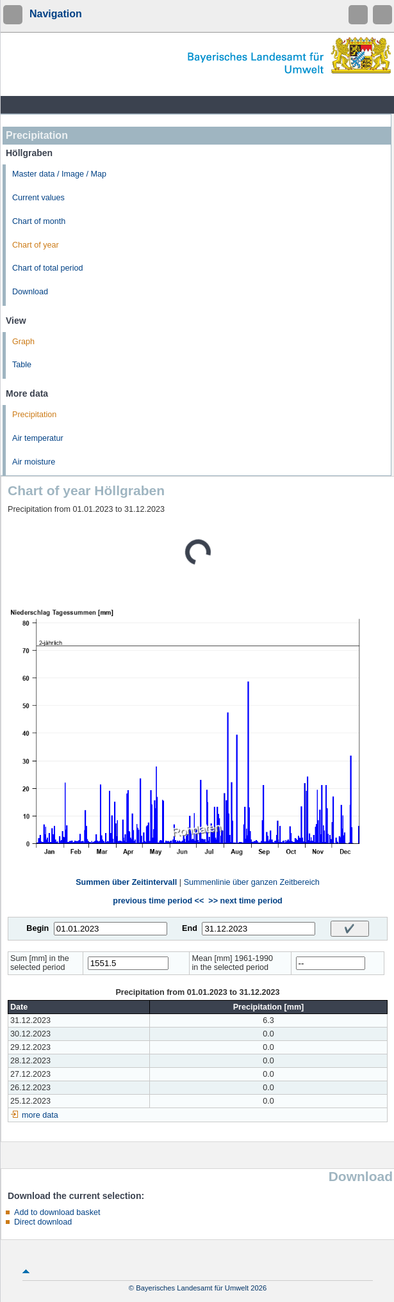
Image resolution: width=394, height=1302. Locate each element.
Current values (38, 197)
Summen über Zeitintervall (126, 882)
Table (21, 364)
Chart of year (35, 245)
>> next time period (245, 900)
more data (40, 1115)
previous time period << (158, 900)
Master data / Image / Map (59, 174)
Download (30, 291)
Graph (23, 341)
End (189, 928)
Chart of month (38, 221)
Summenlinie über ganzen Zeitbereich (252, 882)
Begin (37, 928)
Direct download (43, 1222)
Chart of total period (47, 268)
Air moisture (33, 461)
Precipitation (34, 414)
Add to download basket (57, 1212)
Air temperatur (37, 438)
